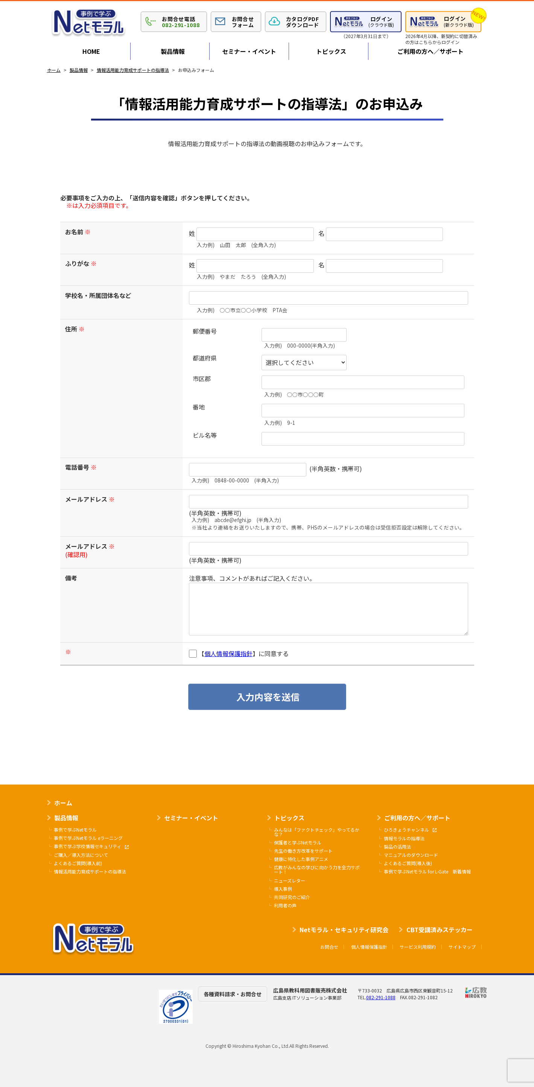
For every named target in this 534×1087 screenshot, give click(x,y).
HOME (91, 51)
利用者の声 (285, 905)
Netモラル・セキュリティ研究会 (344, 930)
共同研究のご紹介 (292, 897)
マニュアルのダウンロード (411, 855)
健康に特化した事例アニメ (301, 859)
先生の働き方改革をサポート (303, 851)
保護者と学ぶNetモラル (297, 842)
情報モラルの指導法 (404, 838)
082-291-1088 (381, 997)
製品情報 (173, 51)
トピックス (331, 51)
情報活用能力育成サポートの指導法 (90, 871)
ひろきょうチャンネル (410, 829)
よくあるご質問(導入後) (408, 863)
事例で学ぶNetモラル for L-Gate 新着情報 (427, 871)
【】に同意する (239, 653)
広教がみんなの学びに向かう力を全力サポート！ (317, 869)
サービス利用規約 (418, 947)
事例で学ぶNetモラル (75, 829)
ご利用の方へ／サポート (430, 51)
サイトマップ (462, 947)
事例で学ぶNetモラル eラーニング (88, 838)
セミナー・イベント (249, 51)
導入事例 (283, 889)
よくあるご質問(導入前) (78, 863)
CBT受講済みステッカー (439, 930)
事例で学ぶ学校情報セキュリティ (91, 846)
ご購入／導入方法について (81, 855)
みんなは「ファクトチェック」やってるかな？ (316, 832)
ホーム (63, 803)
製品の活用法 (397, 846)
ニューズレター (289, 880)
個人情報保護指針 (228, 653)
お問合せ (329, 947)
